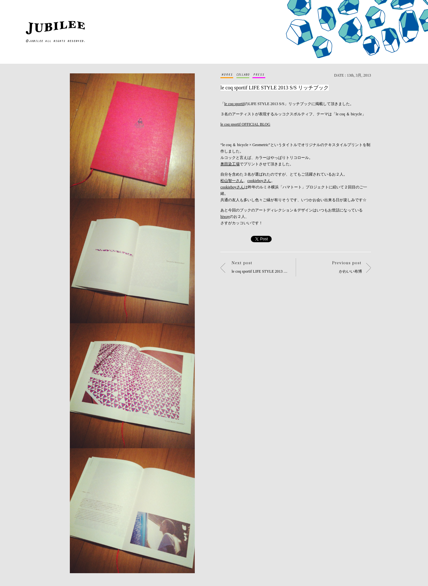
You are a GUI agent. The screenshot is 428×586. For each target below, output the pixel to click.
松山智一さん (231, 180)
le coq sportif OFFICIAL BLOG (245, 124)
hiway (225, 216)
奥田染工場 (230, 164)
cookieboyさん (259, 180)
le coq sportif (234, 104)
